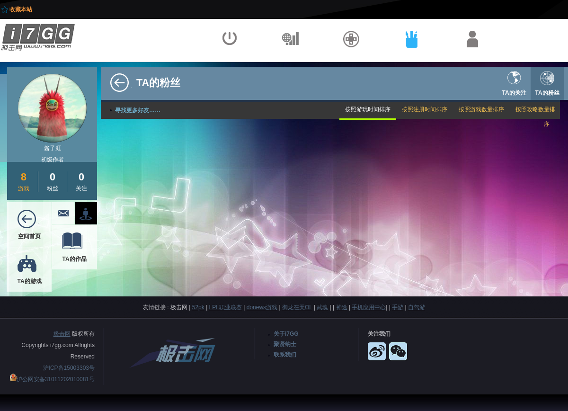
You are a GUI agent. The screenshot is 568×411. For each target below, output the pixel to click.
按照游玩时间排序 (367, 109)
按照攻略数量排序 (535, 116)
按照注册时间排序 (424, 109)
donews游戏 (262, 307)
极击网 (62, 334)
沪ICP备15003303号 (69, 368)
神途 (341, 307)
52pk (198, 307)
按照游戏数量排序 (481, 109)
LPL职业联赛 (225, 307)
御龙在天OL (297, 307)
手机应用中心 (369, 307)
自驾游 (416, 307)
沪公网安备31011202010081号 (56, 379)
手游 (397, 307)
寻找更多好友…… (137, 110)
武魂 (322, 307)
